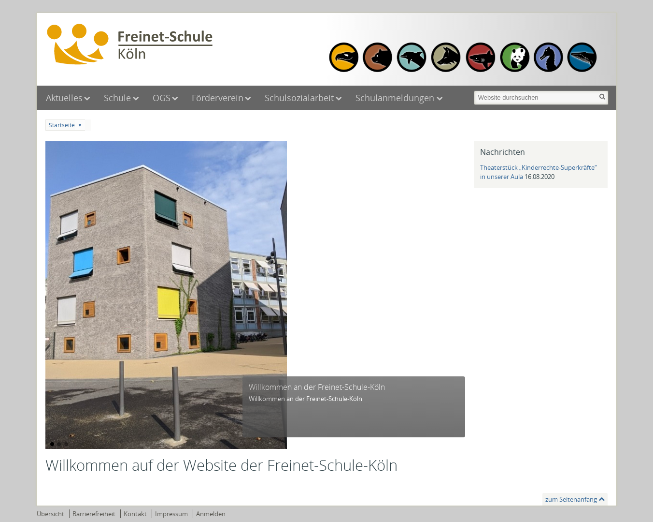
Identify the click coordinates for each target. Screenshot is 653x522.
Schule (117, 98)
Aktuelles (64, 98)
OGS (161, 98)
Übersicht (50, 513)
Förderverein (217, 98)
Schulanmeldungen (396, 98)
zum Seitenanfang (571, 499)
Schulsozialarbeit (299, 98)
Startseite (62, 125)
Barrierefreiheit (93, 513)
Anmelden (211, 513)
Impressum (171, 513)
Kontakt (135, 513)
